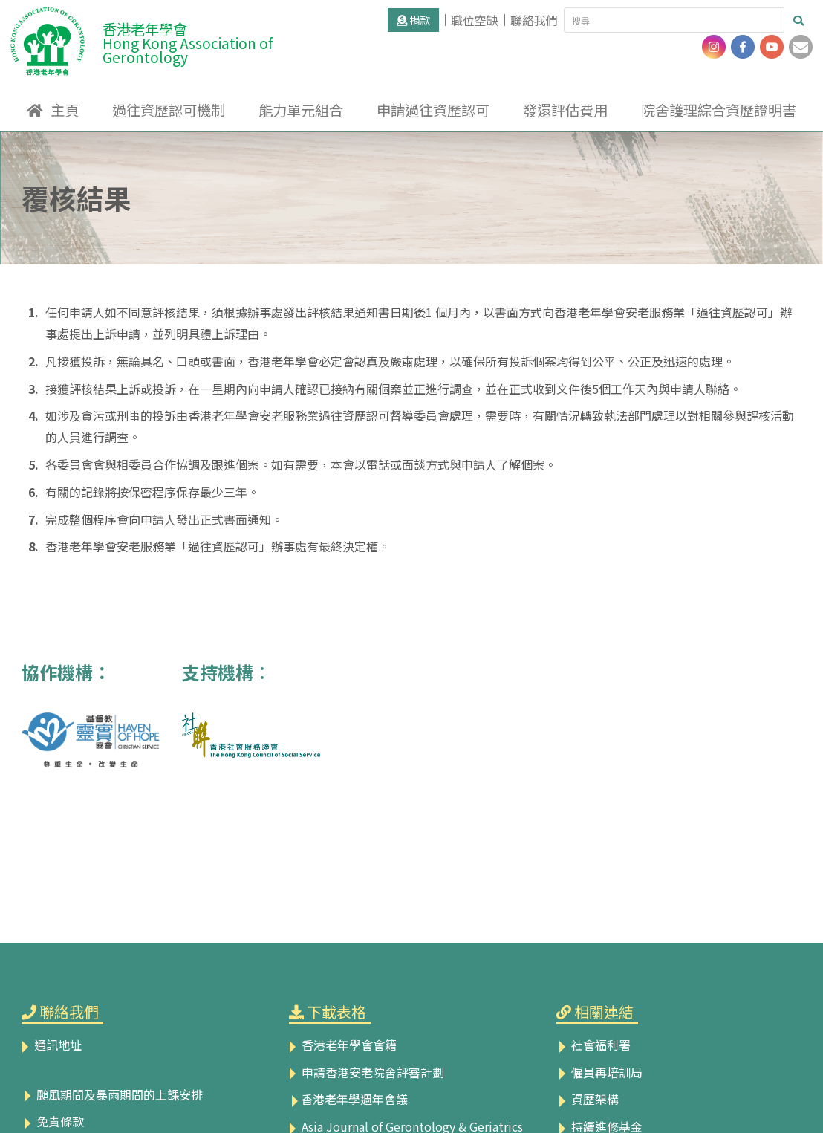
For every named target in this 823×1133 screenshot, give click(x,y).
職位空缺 (474, 20)
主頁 (65, 110)
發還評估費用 (565, 110)
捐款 (413, 19)
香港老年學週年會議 (348, 1099)
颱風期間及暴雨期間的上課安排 (112, 1094)
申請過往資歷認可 (433, 110)
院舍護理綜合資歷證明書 (718, 110)
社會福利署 (593, 1045)
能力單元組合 (300, 110)
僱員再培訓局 (599, 1072)
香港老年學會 (225, 39)
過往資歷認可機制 (168, 110)
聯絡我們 (534, 20)
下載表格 (336, 1011)
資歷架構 (587, 1099)
